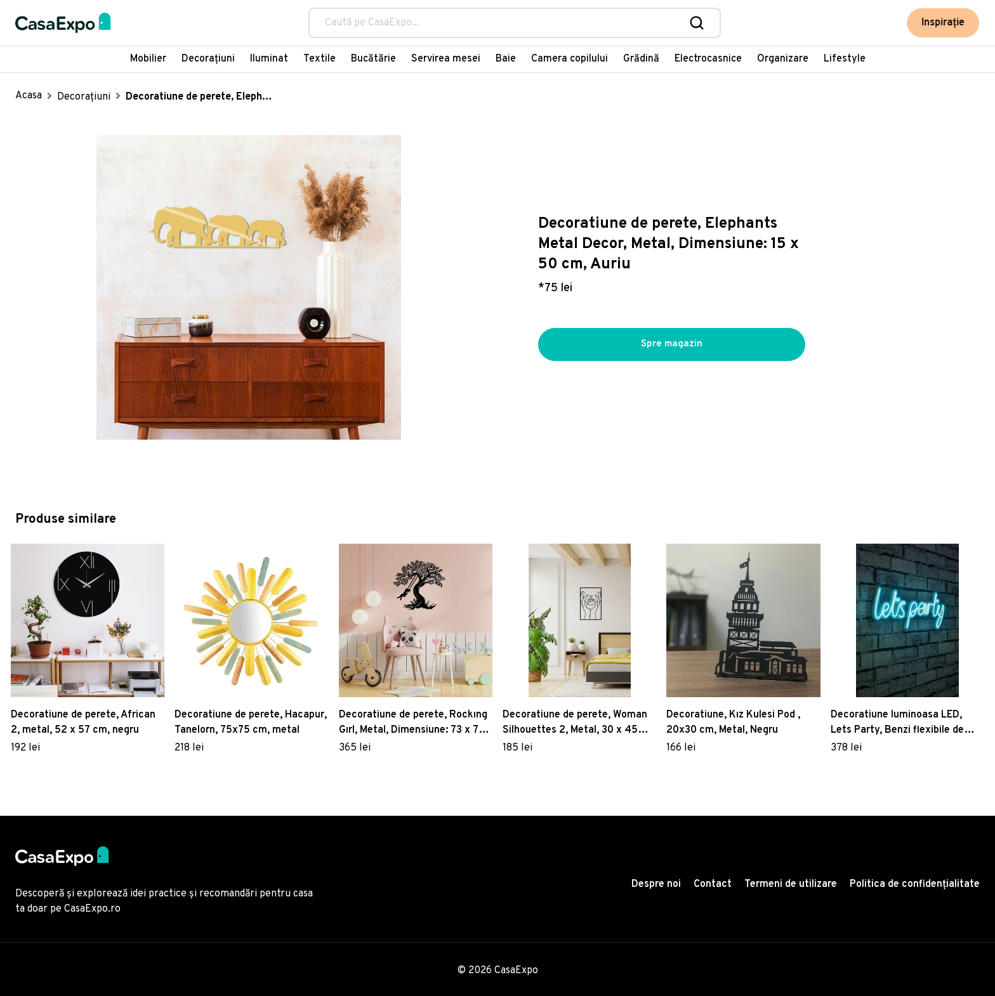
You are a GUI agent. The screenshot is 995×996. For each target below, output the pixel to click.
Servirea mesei (445, 59)
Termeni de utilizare (790, 884)
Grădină (641, 59)
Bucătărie (373, 59)
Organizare (782, 59)
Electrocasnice (708, 59)
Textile (319, 59)
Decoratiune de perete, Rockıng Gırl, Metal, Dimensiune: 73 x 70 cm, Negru (413, 723)
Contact (713, 884)
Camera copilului (569, 59)
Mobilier (148, 59)
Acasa (28, 95)
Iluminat (269, 59)
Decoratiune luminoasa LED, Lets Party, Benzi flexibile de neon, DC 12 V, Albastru (897, 723)
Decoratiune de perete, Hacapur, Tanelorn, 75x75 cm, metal (251, 723)
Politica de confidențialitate (915, 884)
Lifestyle (845, 59)
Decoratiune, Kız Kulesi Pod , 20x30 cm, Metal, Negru (733, 723)
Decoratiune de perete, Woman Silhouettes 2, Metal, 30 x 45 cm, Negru (575, 723)
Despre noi (656, 884)
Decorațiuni (208, 59)
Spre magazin (671, 344)
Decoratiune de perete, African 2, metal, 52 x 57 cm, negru (83, 723)
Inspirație (945, 22)
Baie (506, 59)
